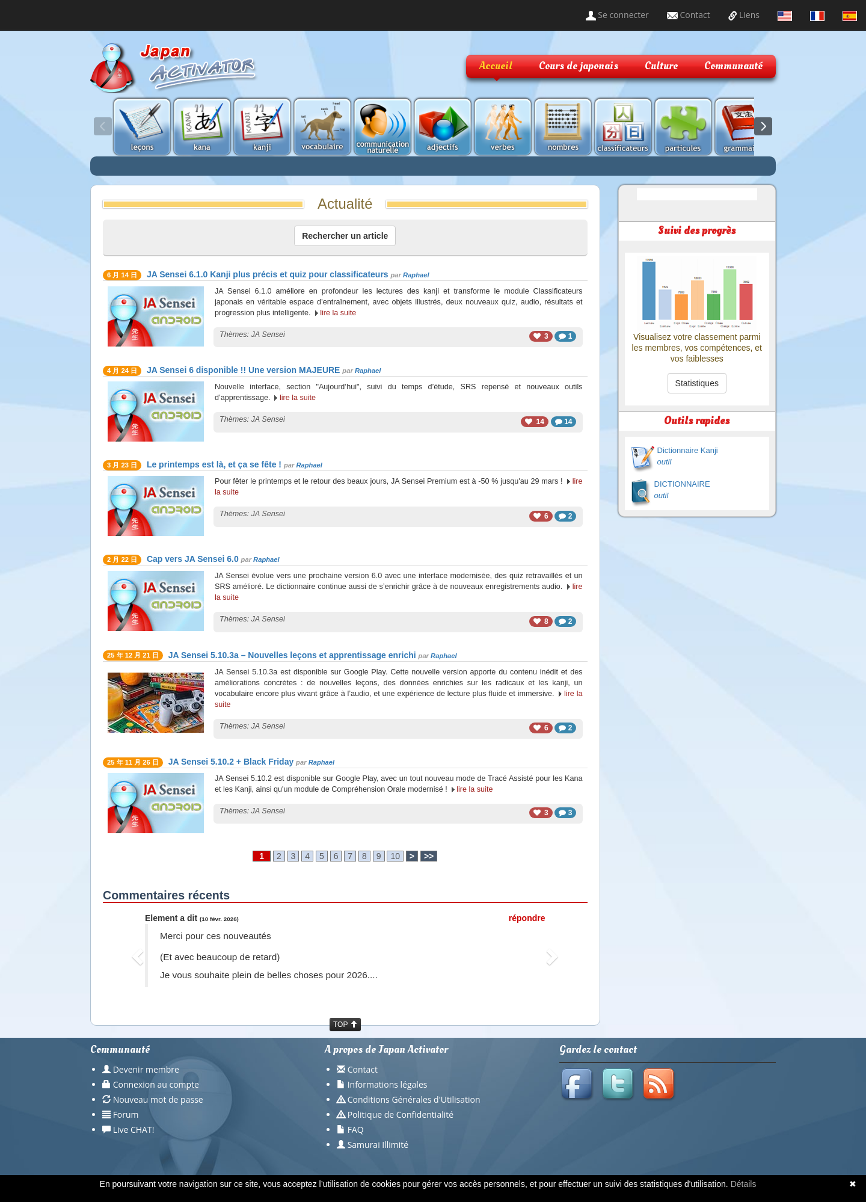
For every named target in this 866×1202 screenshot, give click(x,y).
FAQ (356, 1129)
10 (395, 856)
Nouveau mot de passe (158, 1099)
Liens (744, 14)
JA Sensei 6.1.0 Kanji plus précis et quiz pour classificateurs (267, 274)
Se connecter (617, 14)
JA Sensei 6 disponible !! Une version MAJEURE (243, 370)
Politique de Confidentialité (400, 1114)
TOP (345, 1024)
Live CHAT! (134, 1129)
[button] (139, 955)
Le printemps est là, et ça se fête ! (214, 464)
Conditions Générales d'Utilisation (414, 1099)
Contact (688, 14)
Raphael (416, 275)
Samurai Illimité (378, 1144)
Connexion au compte (156, 1084)
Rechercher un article (345, 236)
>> (429, 856)
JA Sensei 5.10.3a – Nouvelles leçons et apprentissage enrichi (292, 655)
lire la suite (338, 313)
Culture (661, 65)
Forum (126, 1114)
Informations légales (388, 1084)
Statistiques (697, 383)
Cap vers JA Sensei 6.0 (193, 559)
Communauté (733, 65)
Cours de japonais (578, 65)
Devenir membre (146, 1069)
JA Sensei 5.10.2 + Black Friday (230, 761)
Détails (744, 1184)
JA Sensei (268, 334)
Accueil (495, 65)
